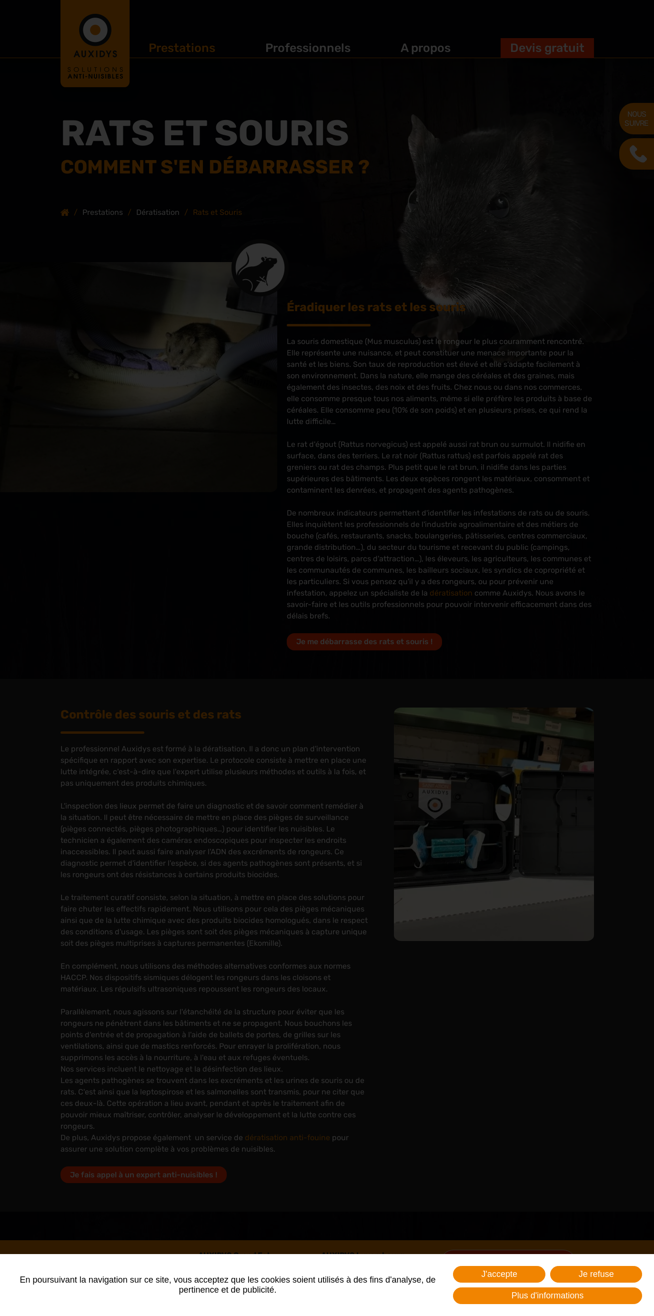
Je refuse (596, 1274)
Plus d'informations (548, 1295)
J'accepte (499, 1274)
